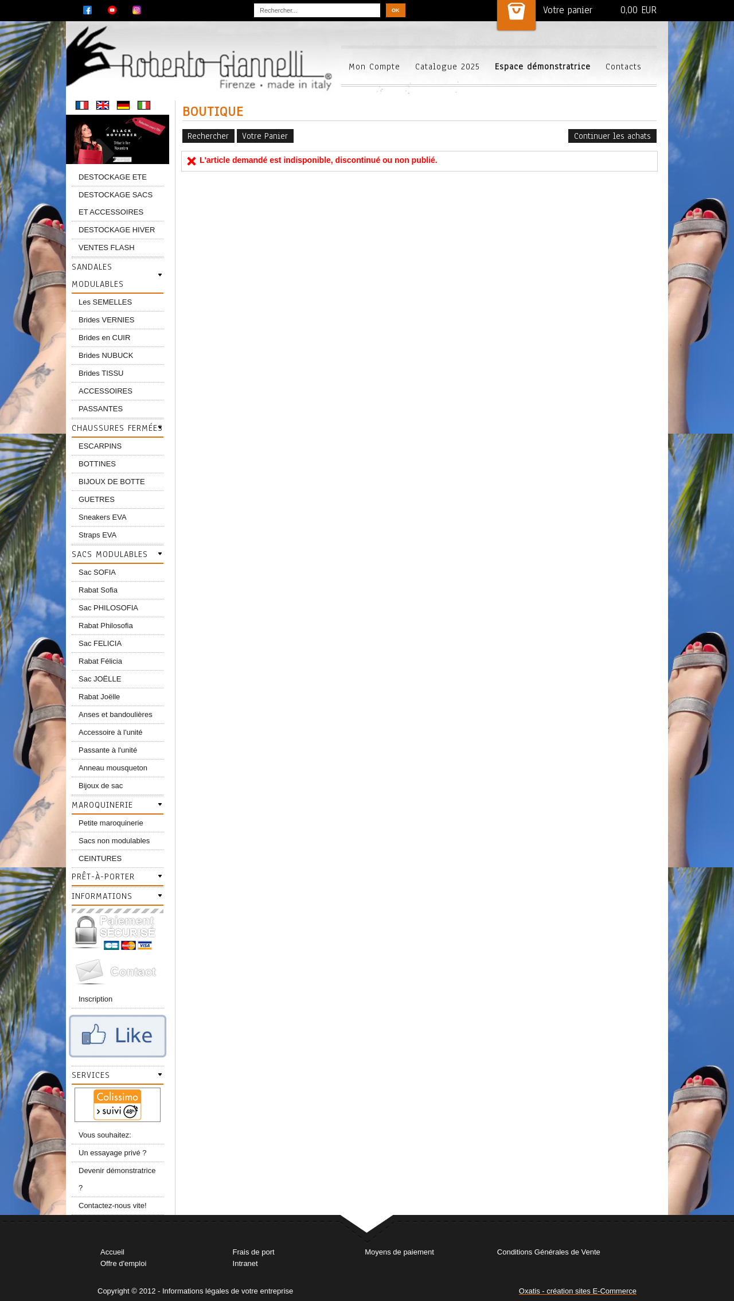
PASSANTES (101, 408)
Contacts (624, 66)
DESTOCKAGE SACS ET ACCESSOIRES (116, 203)
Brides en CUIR (104, 337)
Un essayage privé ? (113, 1152)
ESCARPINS (100, 446)
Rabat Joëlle (99, 696)
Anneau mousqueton (113, 768)
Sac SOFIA (97, 572)
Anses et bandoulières (116, 714)
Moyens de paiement (399, 1252)
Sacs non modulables (114, 840)
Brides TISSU (101, 373)
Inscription (95, 999)
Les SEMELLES (105, 302)
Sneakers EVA (103, 517)
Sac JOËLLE (100, 679)
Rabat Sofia (98, 590)
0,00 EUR (638, 10)
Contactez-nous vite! (113, 1205)
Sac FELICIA (100, 643)
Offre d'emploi (123, 1263)
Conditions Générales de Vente (548, 1252)
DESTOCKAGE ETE (113, 177)
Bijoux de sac (101, 785)
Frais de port (254, 1252)
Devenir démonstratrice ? (117, 1179)
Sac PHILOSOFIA (108, 607)
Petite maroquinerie (111, 823)
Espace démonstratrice (543, 66)
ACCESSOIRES (105, 391)
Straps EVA (97, 535)
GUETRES (97, 499)
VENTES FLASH (107, 247)
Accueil (112, 1252)
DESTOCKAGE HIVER (117, 229)
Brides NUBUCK (106, 355)
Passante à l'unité (108, 750)
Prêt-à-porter (103, 876)
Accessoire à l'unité (111, 732)
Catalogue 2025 (447, 66)
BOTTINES (97, 463)
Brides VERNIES (107, 319)
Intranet (245, 1263)
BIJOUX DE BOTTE (112, 481)
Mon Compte (374, 66)
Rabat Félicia (100, 661)
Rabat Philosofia (106, 625)
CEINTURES (100, 858)
